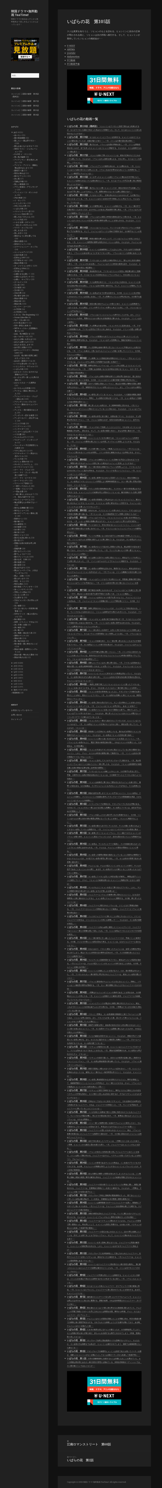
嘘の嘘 (17, 521)
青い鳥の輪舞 (19, 157)
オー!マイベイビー (21, 467)
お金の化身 (18, 255)
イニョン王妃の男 (21, 214)
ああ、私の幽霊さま (22, 333)
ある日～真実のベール (23, 361)
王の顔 (17, 290)
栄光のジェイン (20, 244)
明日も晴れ (18, 584)
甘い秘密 (17, 605)
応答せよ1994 (20, 268)
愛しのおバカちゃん (22, 217)
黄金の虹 (17, 301)
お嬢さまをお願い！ (22, 274)
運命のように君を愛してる (25, 236)
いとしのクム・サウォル (24, 366)
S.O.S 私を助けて (21, 323)
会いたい (17, 135)
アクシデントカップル (23, 401)
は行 (15, 675)
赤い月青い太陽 (20, 624)
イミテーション (20, 426)
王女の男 (17, 293)
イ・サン (17, 200)
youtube (71, 53)
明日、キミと (19, 581)
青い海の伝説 (19, 641)
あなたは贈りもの (21, 342)
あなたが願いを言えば (23, 339)
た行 (15, 669)
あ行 (15, 132)
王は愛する (18, 597)
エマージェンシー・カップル (26, 246)
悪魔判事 (17, 548)
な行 (15, 672)
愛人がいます (19, 578)
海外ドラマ (18, 690)
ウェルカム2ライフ (22, 437)
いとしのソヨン (20, 203)
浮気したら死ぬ (20, 592)
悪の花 (17, 540)
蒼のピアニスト (20, 176)
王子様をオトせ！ (21, 260)
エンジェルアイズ (21, 252)
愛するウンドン (20, 551)
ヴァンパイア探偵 (21, 483)
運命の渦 (17, 638)
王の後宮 (17, 287)
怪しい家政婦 (19, 184)
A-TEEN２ (18, 312)
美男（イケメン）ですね (24, 622)
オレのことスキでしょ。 (24, 464)
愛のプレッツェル (21, 556)
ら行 (15, 684)
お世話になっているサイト (22, 710)
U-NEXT (71, 45)
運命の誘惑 (18, 241)
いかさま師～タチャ (22, 222)
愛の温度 (17, 562)
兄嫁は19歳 (18, 181)
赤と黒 (17, 178)
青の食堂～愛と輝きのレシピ (26, 643)
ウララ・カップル (21, 227)
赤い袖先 (17, 627)
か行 (15, 663)
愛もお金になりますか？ (24, 146)
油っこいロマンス (21, 589)
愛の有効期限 (19, 138)
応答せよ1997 (20, 257)
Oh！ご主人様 (20, 320)
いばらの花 (18, 369)
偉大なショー (19, 510)
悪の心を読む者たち (22, 537)
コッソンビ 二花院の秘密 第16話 (25, 105)
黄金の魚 (17, 304)
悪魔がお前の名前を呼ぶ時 (25, 543)
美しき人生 (18, 230)
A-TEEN (17, 309)
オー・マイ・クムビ (22, 469)
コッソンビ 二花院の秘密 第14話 (25, 114)
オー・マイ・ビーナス (23, 478)
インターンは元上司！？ (24, 431)
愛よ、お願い (19, 575)
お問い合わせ (16, 715)
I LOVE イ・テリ (21, 154)
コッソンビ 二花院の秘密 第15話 (25, 110)
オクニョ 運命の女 (21, 461)
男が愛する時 (19, 295)
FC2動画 (71, 60)
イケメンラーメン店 (22, 211)
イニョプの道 (19, 423)
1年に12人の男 (20, 206)
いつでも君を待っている (24, 363)
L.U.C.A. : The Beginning (24, 314)
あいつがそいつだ (21, 336)
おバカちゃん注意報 (22, 388)
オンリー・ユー (20, 306)
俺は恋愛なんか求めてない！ (26, 502)
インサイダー (19, 429)
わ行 (15, 687)
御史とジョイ (19, 535)
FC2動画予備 (73, 63)
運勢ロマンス (19, 635)
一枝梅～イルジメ (21, 488)
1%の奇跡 (18, 197)
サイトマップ (16, 719)
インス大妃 (18, 219)
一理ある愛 (18, 491)
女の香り (17, 529)
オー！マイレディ (21, 480)
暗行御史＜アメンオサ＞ (24, 586)
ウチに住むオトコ (21, 450)
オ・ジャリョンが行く (23, 265)
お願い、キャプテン (22, 279)
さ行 (15, 666)
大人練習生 (18, 524)
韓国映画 (16, 692)
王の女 (17, 271)
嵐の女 (17, 532)
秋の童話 (17, 619)
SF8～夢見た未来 (21, 325)
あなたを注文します (22, 344)
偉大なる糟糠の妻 (21, 508)
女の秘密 (17, 527)
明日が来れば (19, 173)
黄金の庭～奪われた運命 (24, 654)
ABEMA (71, 49)
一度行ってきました (22, 486)
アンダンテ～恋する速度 (24, 415)
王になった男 (19, 595)
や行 (15, 681)
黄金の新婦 (18, 298)
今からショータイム (22, 499)
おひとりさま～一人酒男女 (25, 382)
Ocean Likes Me (21, 317)
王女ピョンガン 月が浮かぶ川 (26, 600)
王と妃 (17, 285)
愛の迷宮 (17, 565)
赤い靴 (17, 630)
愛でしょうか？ (20, 554)
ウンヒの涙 (18, 459)
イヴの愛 (17, 434)
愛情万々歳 (18, 170)
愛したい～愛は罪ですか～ (25, 140)
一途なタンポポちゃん (23, 225)
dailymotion (73, 56)
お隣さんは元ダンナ (22, 276)
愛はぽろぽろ (19, 567)
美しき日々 (18, 233)
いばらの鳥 (18, 208)
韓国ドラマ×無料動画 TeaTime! (24, 13)
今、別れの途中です (22, 497)
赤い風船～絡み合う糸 (23, 633)
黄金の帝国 (18, 263)
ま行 (15, 678)
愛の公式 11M (20, 559)
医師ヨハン (18, 518)
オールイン (18, 282)
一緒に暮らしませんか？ (24, 494)
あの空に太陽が (20, 347)
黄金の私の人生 (20, 657)
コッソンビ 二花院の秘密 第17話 (25, 101)
